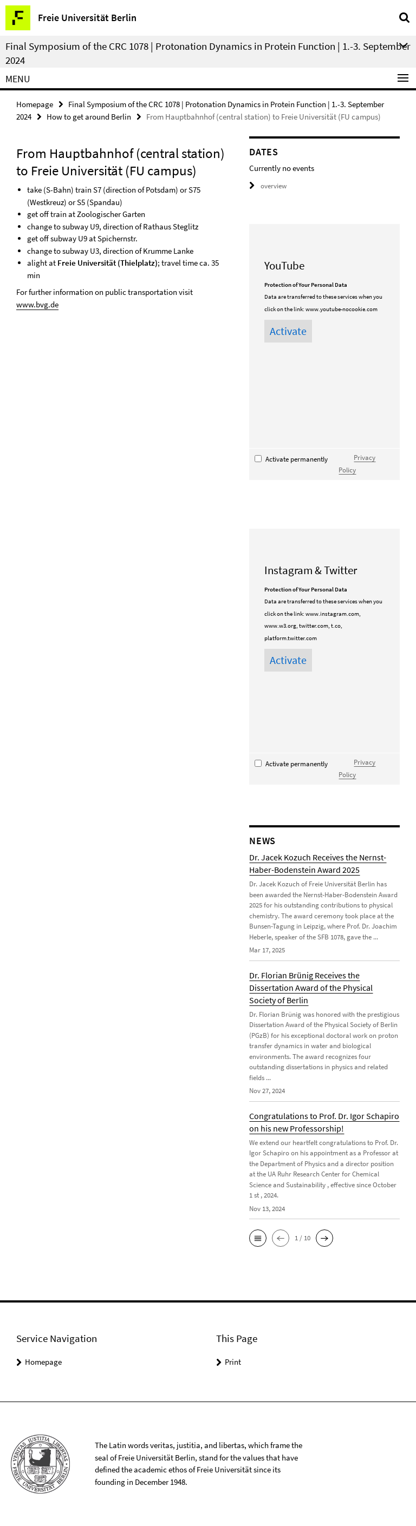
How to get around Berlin (89, 116)
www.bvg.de (37, 304)
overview (268, 185)
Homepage (34, 104)
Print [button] (233, 1362)
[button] (257, 1238)
